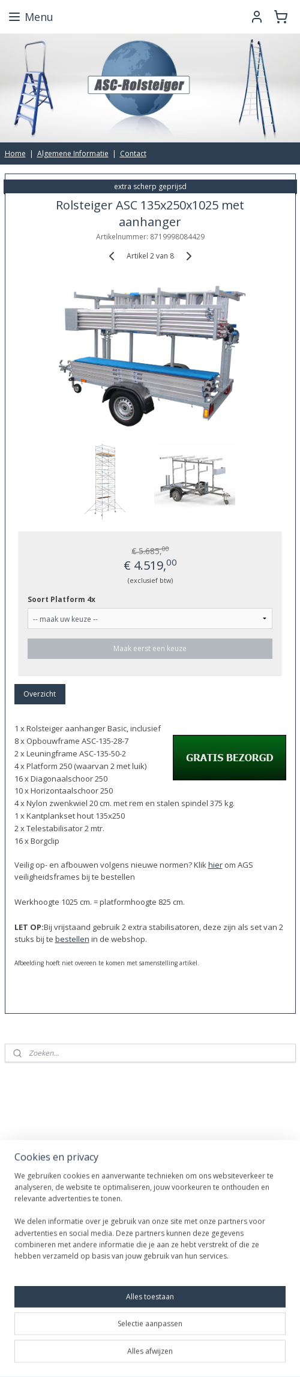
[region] (150, 1221)
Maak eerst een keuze (150, 649)
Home (15, 153)
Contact (133, 153)
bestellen (72, 939)
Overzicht (39, 694)
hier (215, 864)
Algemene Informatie (73, 153)
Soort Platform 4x (61, 600)
